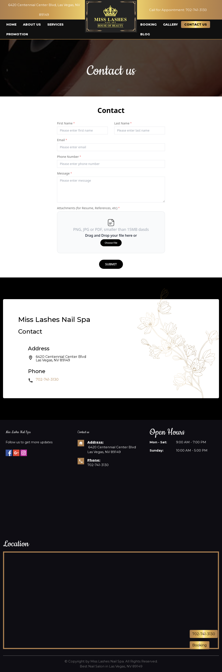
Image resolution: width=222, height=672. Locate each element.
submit (111, 264)
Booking (148, 24)
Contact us (195, 24)
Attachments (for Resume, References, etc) (88, 208)
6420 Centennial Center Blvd (61, 357)
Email (62, 140)
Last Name (123, 123)
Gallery (170, 24)
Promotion (17, 34)
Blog (145, 34)
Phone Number (69, 157)
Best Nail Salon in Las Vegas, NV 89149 (111, 666)
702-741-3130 (47, 379)
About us (32, 24)
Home (11, 24)
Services (55, 24)
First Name (66, 123)
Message (64, 173)
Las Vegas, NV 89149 (53, 360)
